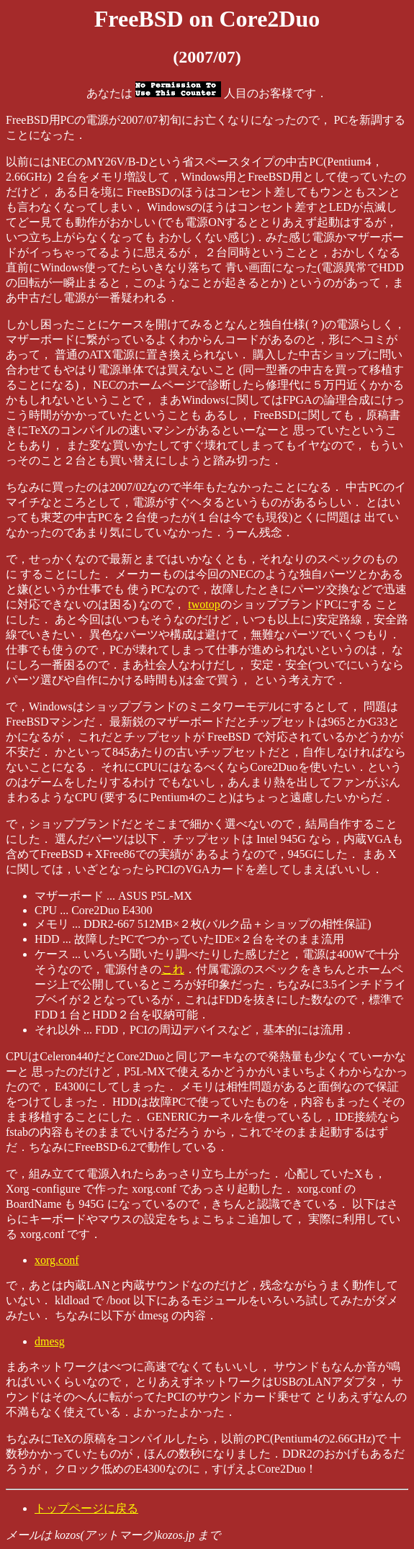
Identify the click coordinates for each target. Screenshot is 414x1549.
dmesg (50, 1341)
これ (172, 969)
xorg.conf (56, 1260)
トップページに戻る (86, 1508)
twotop (204, 604)
